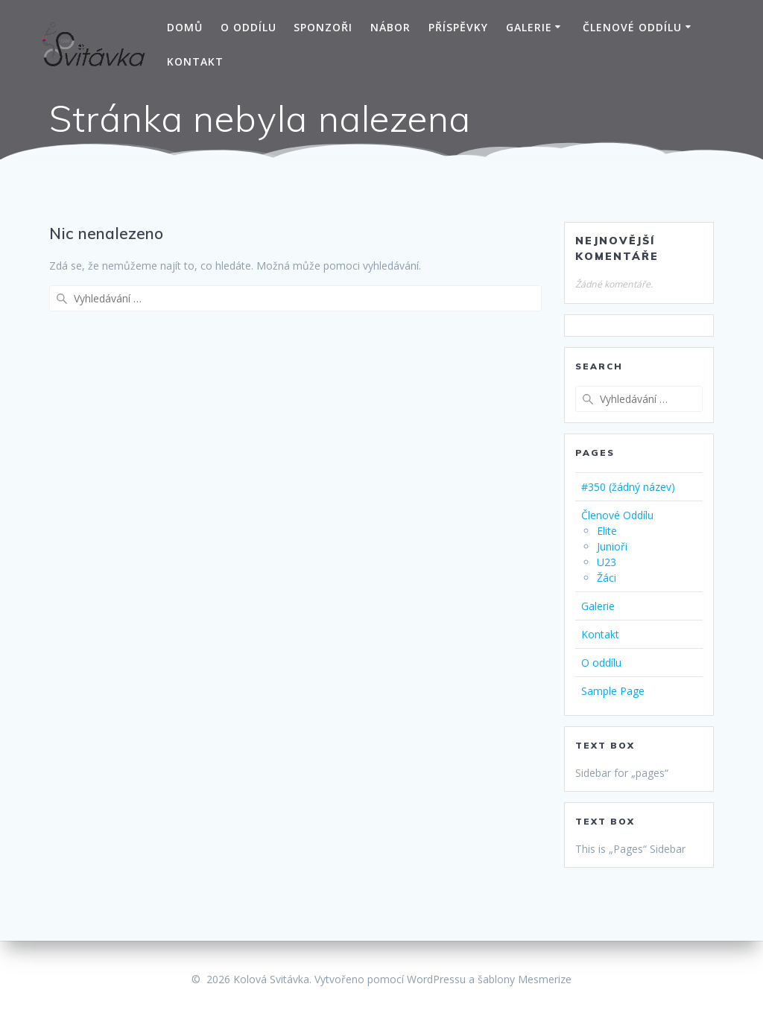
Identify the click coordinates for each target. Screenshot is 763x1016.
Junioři (612, 546)
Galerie (529, 27)
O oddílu (248, 27)
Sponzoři (323, 27)
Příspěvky (458, 27)
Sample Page (613, 691)
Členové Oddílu (632, 27)
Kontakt (195, 61)
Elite (607, 531)
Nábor (390, 27)
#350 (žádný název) (628, 487)
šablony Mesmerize (525, 979)
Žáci (606, 578)
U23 (606, 562)
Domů (185, 27)
